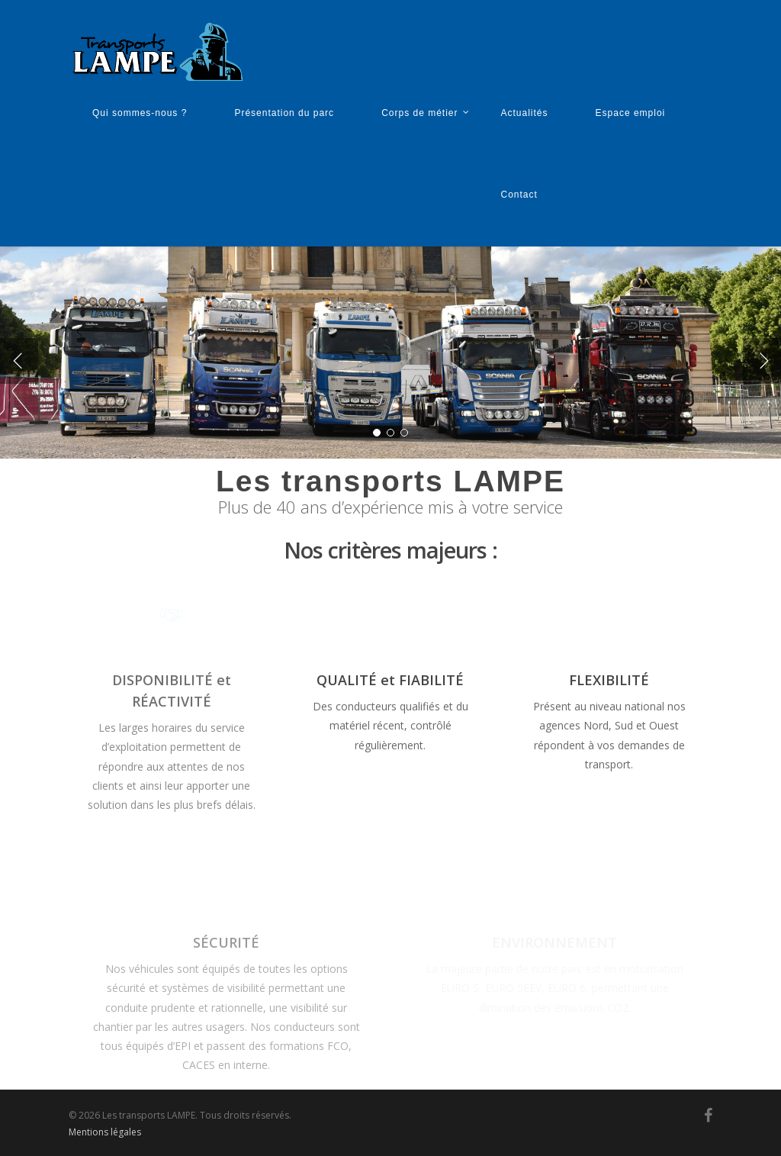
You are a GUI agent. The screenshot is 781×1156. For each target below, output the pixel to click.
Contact (519, 194)
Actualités (524, 113)
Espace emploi (631, 113)
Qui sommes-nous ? (139, 113)
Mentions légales (105, 1131)
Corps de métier (425, 114)
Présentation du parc (284, 113)
